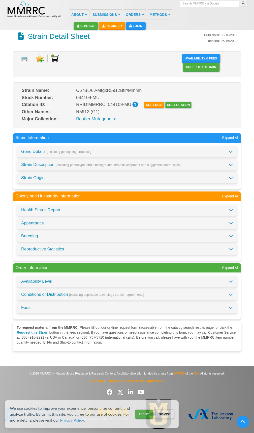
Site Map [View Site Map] (97, 381)
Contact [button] (86, 26)
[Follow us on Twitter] (121, 392)
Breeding (29, 236)
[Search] (243, 3)
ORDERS (135, 15)
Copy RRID (154, 105)
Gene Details (56, 151)
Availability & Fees (201, 58)
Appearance (32, 223)
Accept (144, 414)
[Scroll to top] (243, 422)
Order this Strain (201, 67)
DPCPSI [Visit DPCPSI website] (179, 373)
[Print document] (25, 58)
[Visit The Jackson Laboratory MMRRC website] (210, 414)
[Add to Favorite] (39, 58)
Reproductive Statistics (42, 249)
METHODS (160, 15)
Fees (26, 307)
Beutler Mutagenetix (96, 118)
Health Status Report (40, 210)
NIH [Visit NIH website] (196, 373)
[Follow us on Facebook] (110, 392)
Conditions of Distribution (82, 294)
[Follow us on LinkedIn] (131, 392)
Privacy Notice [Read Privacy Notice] (133, 381)
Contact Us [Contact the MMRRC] (113, 381)
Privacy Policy (72, 420)
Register (112, 26)
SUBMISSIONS (106, 15)
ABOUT (79, 15)
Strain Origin (32, 177)
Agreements (154, 381)
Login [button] (135, 26)
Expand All (230, 138)
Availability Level (36, 281)
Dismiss (164, 414)
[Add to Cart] (55, 58)
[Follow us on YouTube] (141, 392)
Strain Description (101, 164)
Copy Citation (178, 105)
